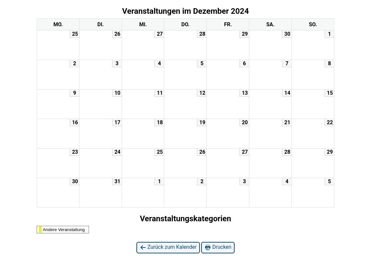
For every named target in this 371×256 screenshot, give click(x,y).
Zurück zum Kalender (168, 247)
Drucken (217, 247)
